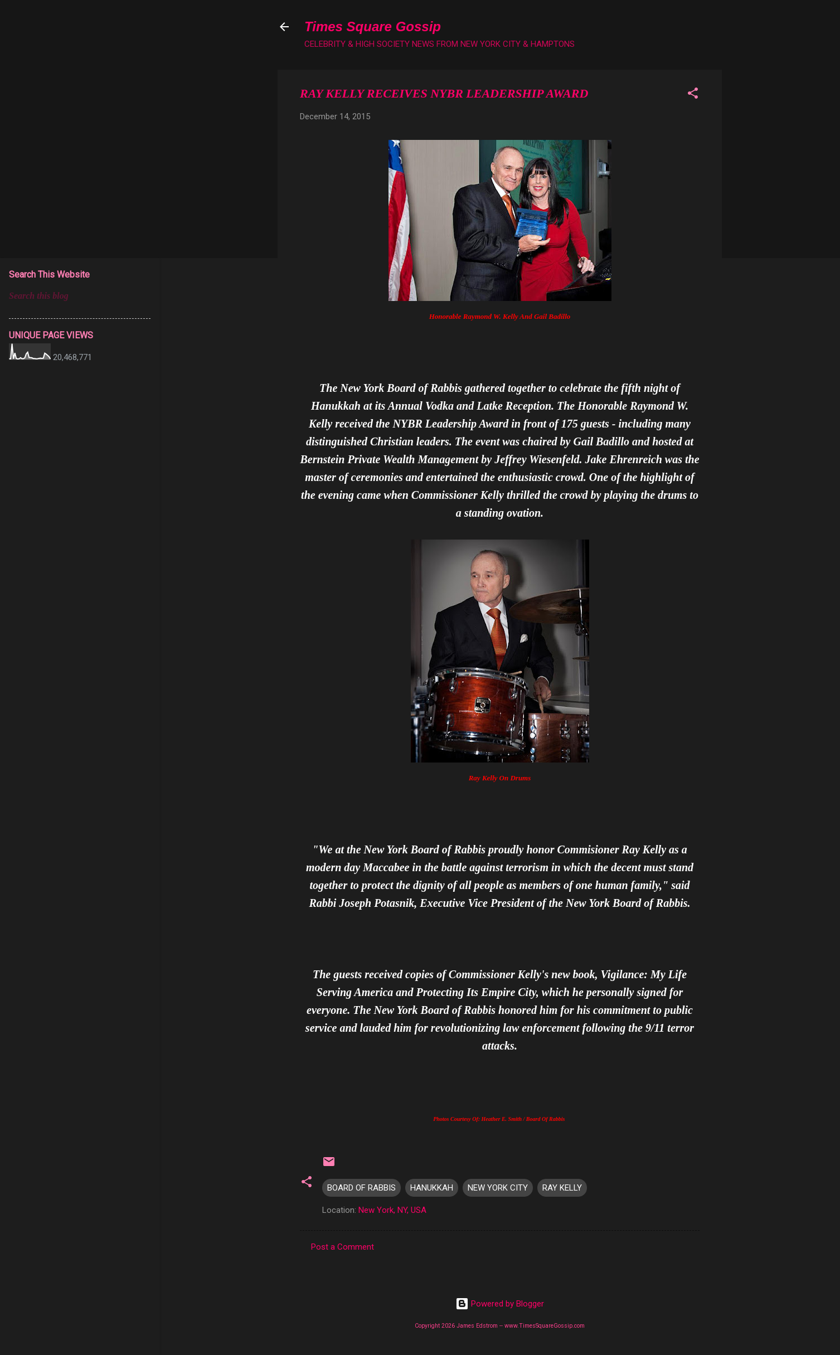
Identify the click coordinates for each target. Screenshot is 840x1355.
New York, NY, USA (392, 1210)
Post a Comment (342, 1247)
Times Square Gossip (372, 26)
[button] (693, 95)
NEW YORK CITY (498, 1188)
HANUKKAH (431, 1188)
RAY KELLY (562, 1188)
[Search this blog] (79, 296)
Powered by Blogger (499, 1304)
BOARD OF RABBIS (361, 1188)
